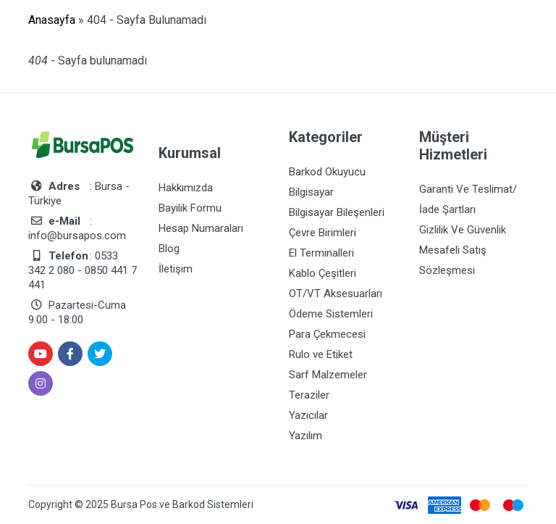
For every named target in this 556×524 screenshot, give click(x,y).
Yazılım (305, 435)
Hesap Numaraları (201, 228)
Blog (169, 248)
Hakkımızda (186, 187)
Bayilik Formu (190, 208)
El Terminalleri (321, 252)
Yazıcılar (308, 415)
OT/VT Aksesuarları (335, 293)
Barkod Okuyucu (327, 171)
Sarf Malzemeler (328, 374)
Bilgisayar (311, 192)
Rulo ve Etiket (321, 354)
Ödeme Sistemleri (331, 313)
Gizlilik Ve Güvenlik (462, 229)
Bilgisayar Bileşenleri (336, 212)
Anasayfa (51, 20)
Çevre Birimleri (322, 232)
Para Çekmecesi (327, 334)
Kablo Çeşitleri (322, 273)
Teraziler (309, 395)
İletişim (176, 268)
